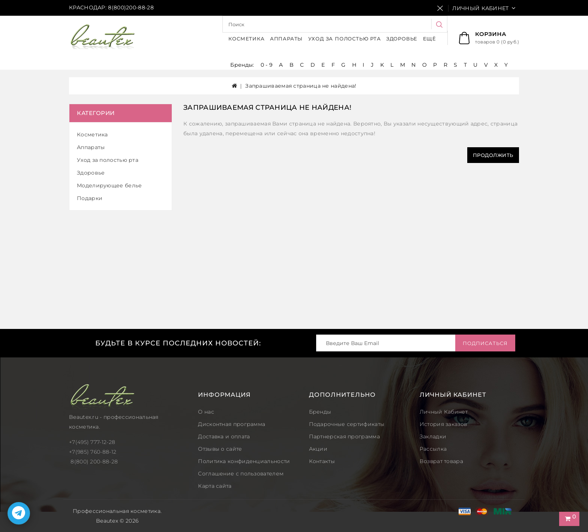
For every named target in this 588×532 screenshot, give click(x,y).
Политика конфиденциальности (244, 461)
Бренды (320, 411)
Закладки (433, 436)
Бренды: (242, 64)
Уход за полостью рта (344, 39)
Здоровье (401, 39)
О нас (206, 411)
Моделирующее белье (109, 185)
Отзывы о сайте (220, 448)
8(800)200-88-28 (131, 7)
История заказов (443, 424)
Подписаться (485, 343)
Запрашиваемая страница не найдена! (300, 85)
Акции (318, 448)
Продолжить (493, 155)
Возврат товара (441, 461)
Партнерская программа (344, 436)
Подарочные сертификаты (347, 424)
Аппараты (286, 39)
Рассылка (433, 448)
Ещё (429, 39)
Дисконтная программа (231, 424)
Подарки (89, 198)
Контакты (322, 461)
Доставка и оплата (224, 436)
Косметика (246, 39)
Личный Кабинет (444, 411)
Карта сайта (214, 486)
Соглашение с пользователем (241, 473)
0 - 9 (267, 64)
